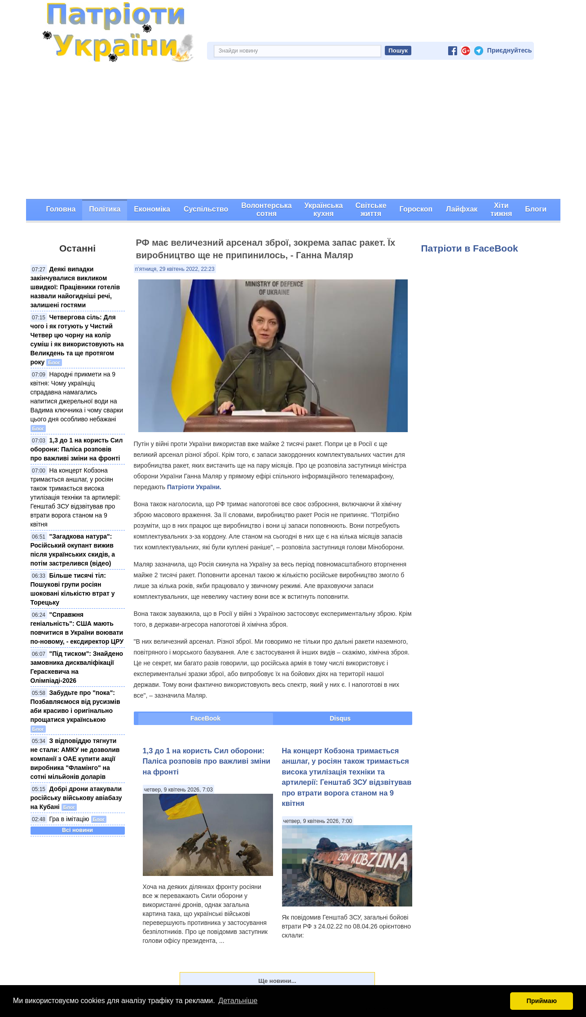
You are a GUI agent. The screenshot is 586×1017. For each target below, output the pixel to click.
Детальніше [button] (237, 1000)
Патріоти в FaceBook (469, 248)
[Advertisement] (293, 132)
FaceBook (205, 718)
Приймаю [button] (541, 1000)
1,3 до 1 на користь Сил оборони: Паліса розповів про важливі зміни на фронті (77, 449)
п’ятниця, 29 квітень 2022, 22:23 (175, 269)
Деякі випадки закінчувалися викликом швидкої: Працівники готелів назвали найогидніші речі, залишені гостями (75, 287)
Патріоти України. (194, 487)
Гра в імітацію (69, 818)
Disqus (340, 718)
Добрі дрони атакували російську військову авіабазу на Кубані (76, 797)
